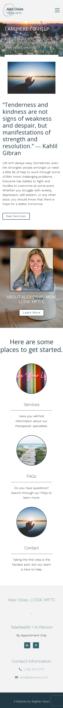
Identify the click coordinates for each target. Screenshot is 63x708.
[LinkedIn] (27, 645)
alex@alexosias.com (34, 677)
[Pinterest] (36, 645)
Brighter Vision (40, 701)
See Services (16, 216)
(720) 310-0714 (34, 669)
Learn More (31, 312)
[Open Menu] (57, 10)
